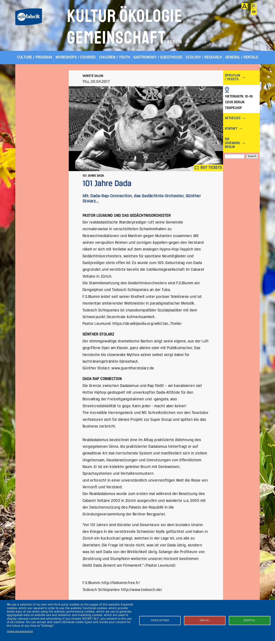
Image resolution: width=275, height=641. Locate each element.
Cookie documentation (20, 631)
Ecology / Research (204, 57)
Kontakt (231, 128)
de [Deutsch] (254, 5)
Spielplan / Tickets (232, 77)
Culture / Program (34, 57)
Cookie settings (160, 620)
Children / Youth (114, 57)
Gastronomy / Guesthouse (157, 57)
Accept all (249, 620)
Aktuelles (232, 118)
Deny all (205, 620)
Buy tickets (208, 167)
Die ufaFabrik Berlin (232, 143)
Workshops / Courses (75, 57)
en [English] (254, 12)
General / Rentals (241, 57)
